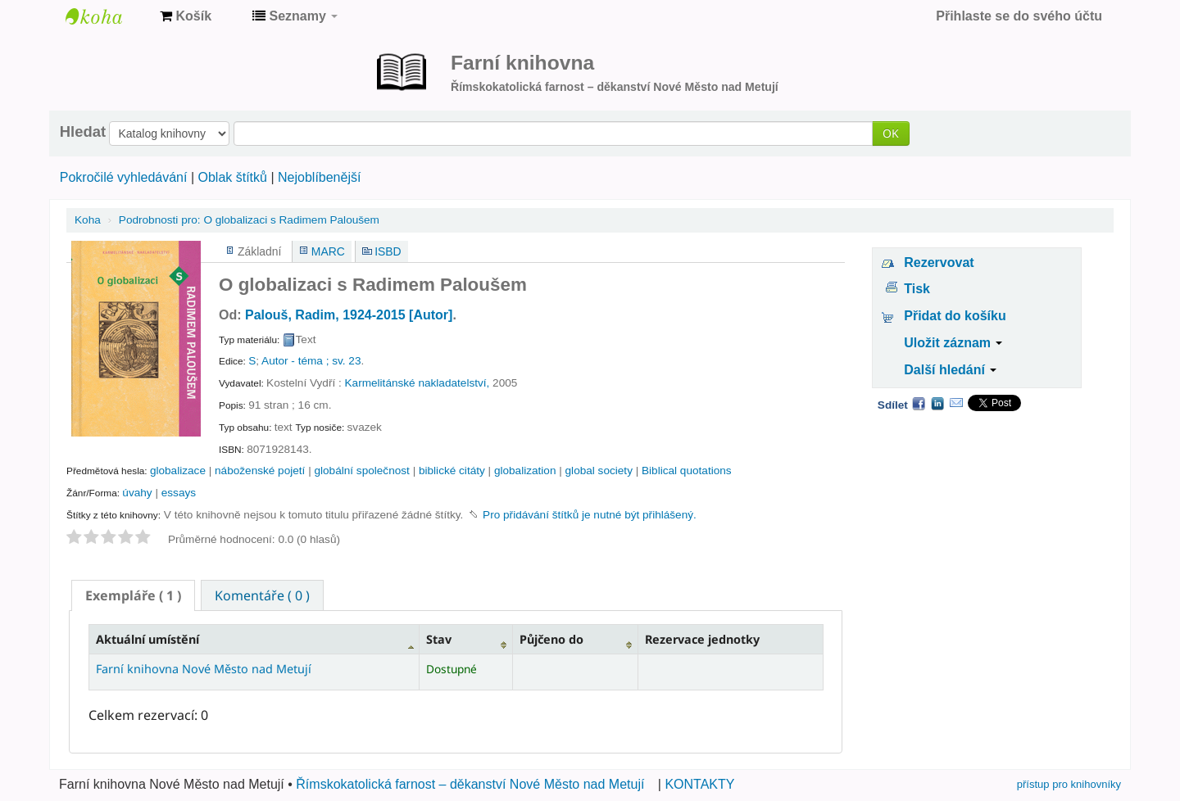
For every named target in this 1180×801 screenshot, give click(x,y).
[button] (186, 16)
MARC (328, 251)
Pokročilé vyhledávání (124, 177)
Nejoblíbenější (319, 177)
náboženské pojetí (260, 470)
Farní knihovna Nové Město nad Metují (107, 16)
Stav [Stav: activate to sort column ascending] (439, 639)
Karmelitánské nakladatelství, (417, 383)
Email (956, 403)
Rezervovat (939, 262)
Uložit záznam (953, 343)
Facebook (918, 403)
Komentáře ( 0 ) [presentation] (262, 595)
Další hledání (950, 370)
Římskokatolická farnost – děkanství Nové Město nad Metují (470, 784)
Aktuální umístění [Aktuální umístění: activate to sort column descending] (147, 639)
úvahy (137, 492)
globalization (525, 470)
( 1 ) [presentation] (133, 595)
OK (891, 133)
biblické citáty (452, 470)
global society (599, 470)
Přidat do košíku (954, 316)
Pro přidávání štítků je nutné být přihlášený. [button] (590, 515)
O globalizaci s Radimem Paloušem (249, 220)
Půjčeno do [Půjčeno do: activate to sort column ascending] (551, 639)
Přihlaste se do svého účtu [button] (1019, 16)
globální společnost (361, 470)
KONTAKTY (699, 784)
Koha (88, 220)
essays (178, 492)
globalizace (178, 470)
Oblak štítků (231, 177)
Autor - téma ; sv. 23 (311, 361)
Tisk (917, 289)
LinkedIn (937, 403)
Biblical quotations (687, 470)
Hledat (83, 132)
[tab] (133, 595)
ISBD (387, 251)
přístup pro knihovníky (1069, 784)
